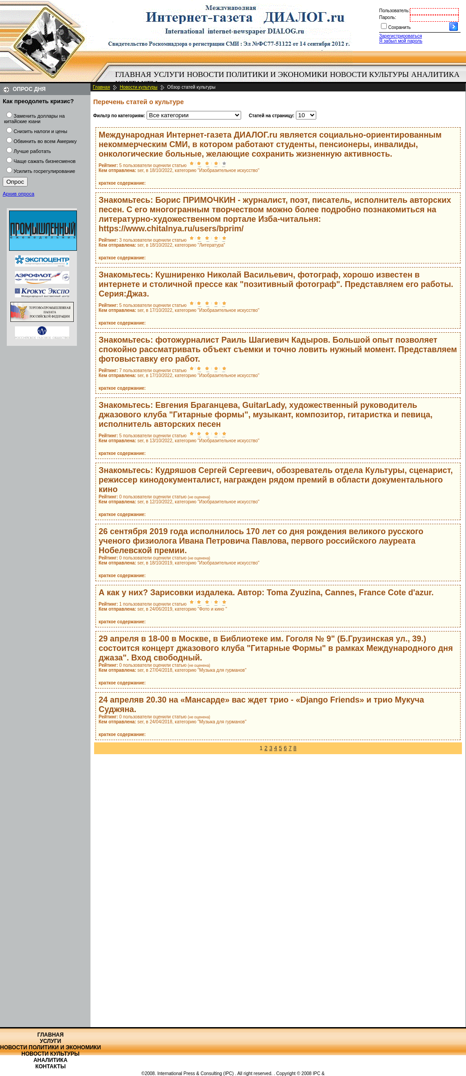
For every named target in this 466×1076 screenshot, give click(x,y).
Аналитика (435, 74)
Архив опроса (18, 193)
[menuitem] (133, 74)
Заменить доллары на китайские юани (34, 118)
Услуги (169, 74)
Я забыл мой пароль (400, 40)
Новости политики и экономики (257, 74)
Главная (133, 74)
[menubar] (289, 79)
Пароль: (387, 17)
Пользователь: (394, 10)
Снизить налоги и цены (40, 131)
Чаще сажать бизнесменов (45, 161)
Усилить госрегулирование (44, 171)
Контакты (50, 1066)
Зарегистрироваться (400, 35)
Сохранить (399, 27)
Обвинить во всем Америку (45, 141)
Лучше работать (32, 151)
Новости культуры (369, 74)
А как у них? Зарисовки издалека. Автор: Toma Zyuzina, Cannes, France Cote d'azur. (266, 592)
